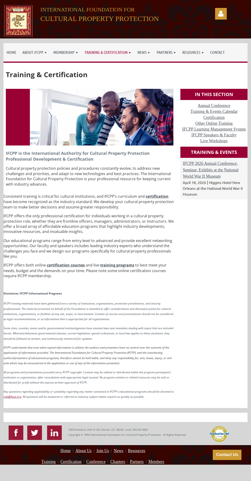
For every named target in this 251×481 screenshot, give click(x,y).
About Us (84, 450)
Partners (137, 461)
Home (65, 450)
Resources (136, 450)
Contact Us (227, 454)
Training (48, 461)
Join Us (102, 450)
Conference (96, 461)
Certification (71, 461)
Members (156, 461)
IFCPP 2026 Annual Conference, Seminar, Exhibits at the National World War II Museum (210, 169)
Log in (221, 14)
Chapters (117, 461)
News (118, 450)
